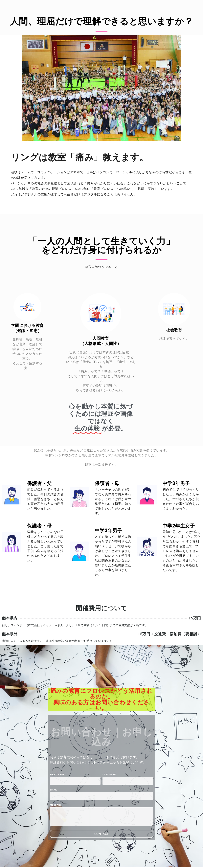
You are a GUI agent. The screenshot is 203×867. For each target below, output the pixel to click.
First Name (57, 774)
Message (55, 805)
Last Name (109, 774)
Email (53, 790)
